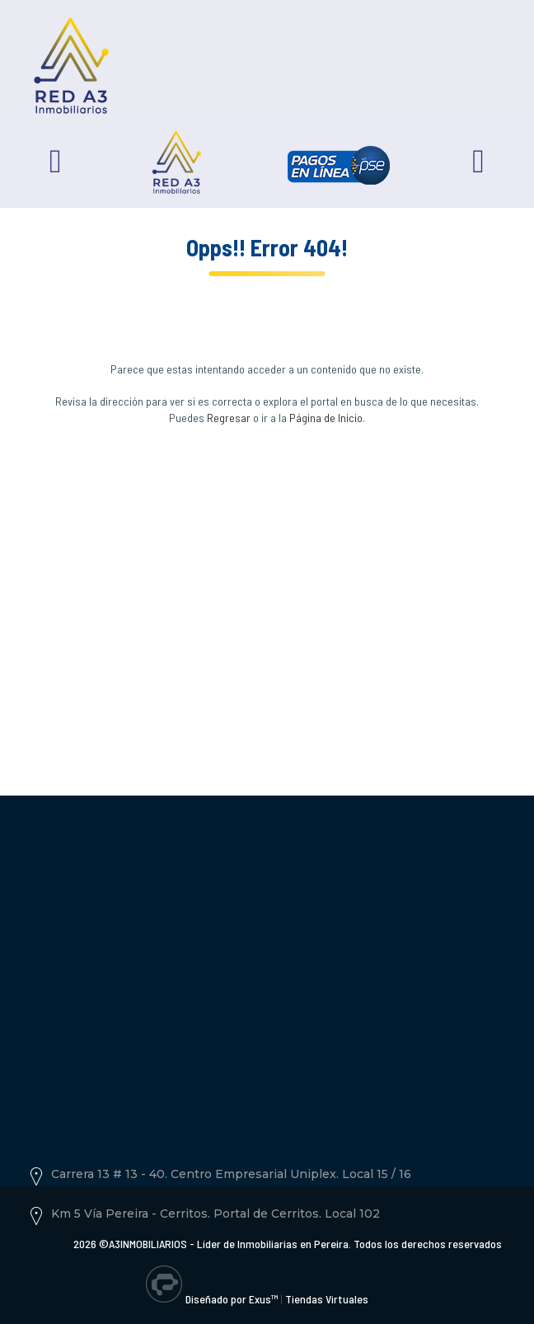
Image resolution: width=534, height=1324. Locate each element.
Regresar (229, 418)
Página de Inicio (326, 418)
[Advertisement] (267, 589)
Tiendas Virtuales (326, 1299)
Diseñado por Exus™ (231, 1299)
